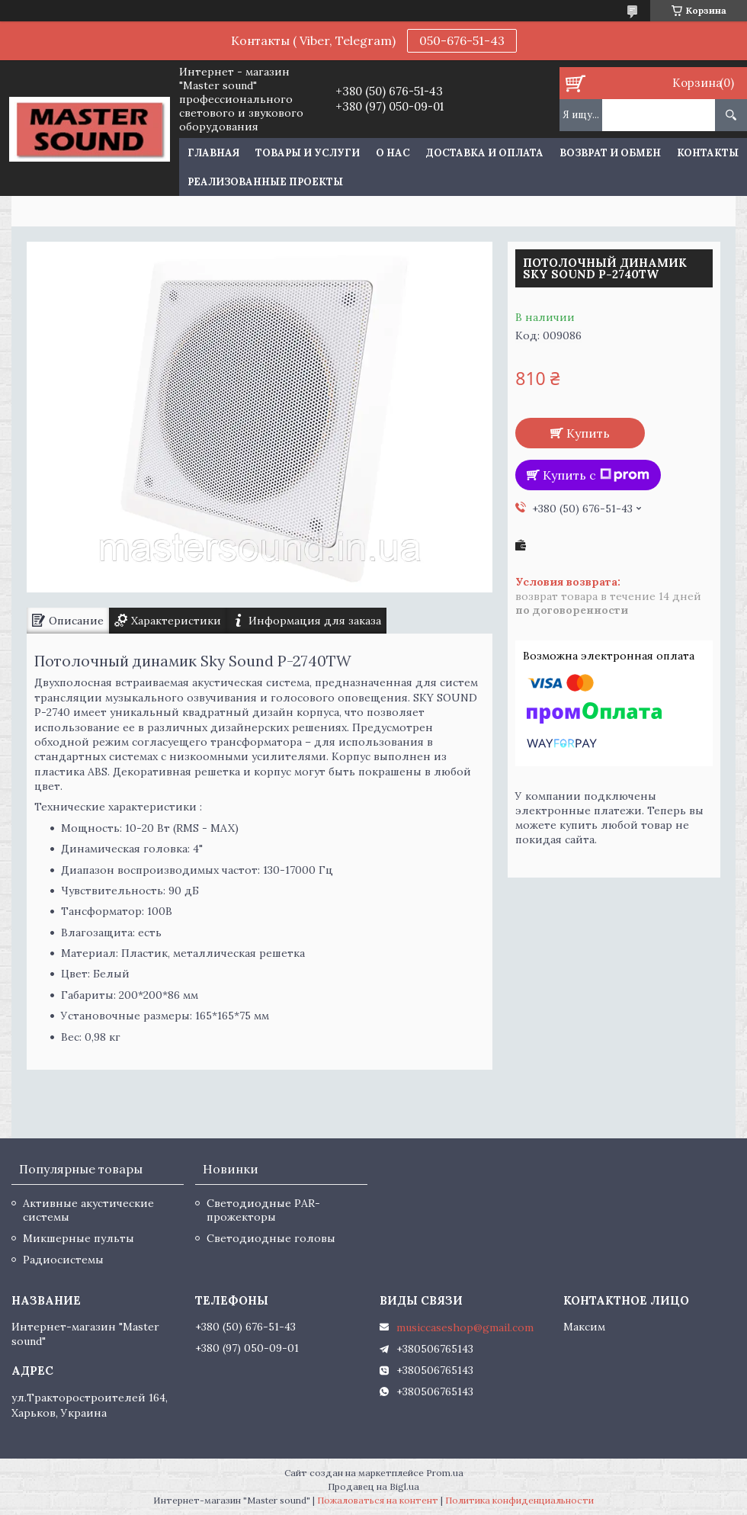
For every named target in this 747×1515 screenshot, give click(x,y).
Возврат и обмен (610, 152)
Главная (213, 152)
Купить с (596, 475)
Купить (588, 433)
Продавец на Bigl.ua (373, 1486)
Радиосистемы (63, 1259)
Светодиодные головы (271, 1238)
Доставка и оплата (484, 152)
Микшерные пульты (78, 1238)
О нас (393, 152)
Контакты (708, 152)
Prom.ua (444, 1472)
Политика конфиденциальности (519, 1500)
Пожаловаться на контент (377, 1500)
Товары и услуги (307, 152)
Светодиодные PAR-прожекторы (263, 1210)
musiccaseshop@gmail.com (465, 1327)
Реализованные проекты (265, 181)
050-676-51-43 (462, 40)
